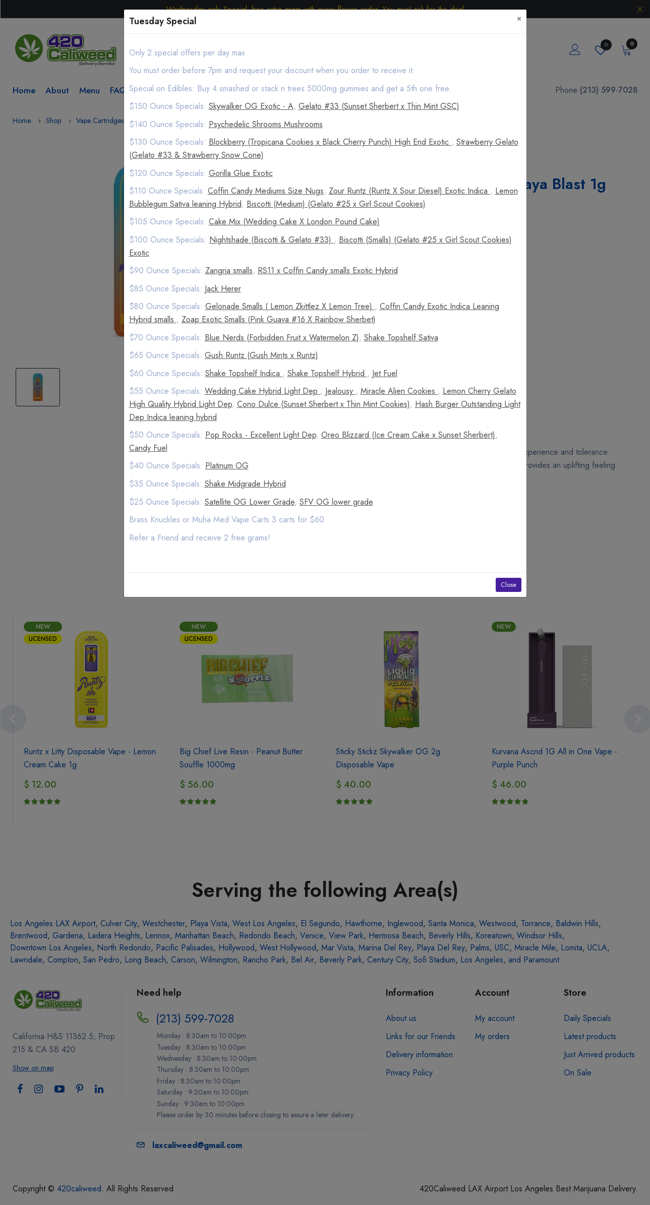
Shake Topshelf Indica (243, 373)
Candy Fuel (148, 448)
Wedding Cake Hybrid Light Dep (262, 391)
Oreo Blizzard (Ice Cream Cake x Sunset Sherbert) (408, 435)
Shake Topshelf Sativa (401, 337)
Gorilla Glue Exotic (241, 173)
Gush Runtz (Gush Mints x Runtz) (261, 355)
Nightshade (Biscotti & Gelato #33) (271, 240)
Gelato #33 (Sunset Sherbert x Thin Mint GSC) (379, 106)
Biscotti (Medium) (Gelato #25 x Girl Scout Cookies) (336, 204)
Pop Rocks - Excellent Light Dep (260, 435)
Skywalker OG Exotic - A (251, 106)
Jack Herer (223, 288)
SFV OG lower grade (336, 502)
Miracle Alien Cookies (399, 391)
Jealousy (340, 391)
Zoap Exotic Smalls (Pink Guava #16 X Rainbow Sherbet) (279, 319)
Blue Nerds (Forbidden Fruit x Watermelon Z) (282, 337)
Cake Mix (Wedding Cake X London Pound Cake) (294, 221)
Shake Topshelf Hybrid (327, 373)
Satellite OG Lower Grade (249, 502)
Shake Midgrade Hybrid (245, 484)
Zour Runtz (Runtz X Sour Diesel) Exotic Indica (409, 191)
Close (508, 584)
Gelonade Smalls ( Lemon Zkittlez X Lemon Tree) (290, 306)
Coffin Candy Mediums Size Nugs (266, 191)
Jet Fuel (384, 373)
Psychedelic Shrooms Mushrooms (266, 124)
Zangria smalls (229, 270)
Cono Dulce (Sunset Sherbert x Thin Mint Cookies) (323, 404)
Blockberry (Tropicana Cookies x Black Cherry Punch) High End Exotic (330, 142)
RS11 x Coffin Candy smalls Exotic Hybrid (328, 270)
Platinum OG (227, 465)
